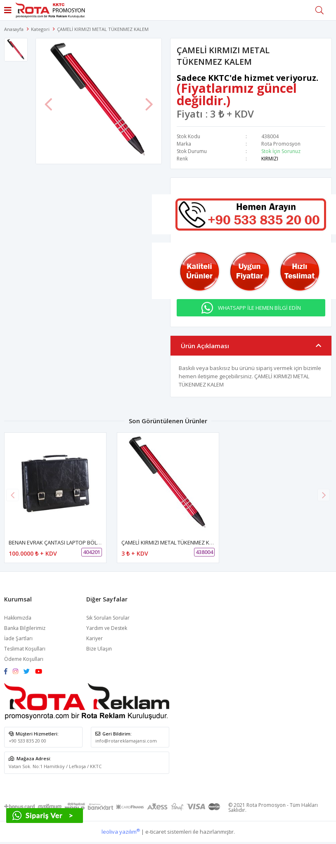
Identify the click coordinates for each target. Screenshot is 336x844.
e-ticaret (155, 831)
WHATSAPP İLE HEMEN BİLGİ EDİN (259, 307)
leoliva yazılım (121, 831)
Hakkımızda (17, 617)
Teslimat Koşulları (24, 648)
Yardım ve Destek (106, 628)
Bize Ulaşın (99, 648)
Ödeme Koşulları (23, 658)
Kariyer (94, 638)
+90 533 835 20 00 (27, 741)
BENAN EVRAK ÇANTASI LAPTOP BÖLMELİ (59, 542)
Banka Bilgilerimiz (24, 628)
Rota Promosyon (281, 143)
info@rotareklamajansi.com (126, 741)
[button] (323, 495)
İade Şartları (18, 638)
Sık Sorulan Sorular (108, 617)
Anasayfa (14, 29)
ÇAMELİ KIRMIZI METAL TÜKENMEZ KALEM (171, 542)
